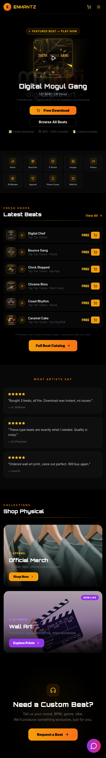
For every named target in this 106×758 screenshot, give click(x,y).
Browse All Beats (53, 122)
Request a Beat (53, 734)
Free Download (53, 110)
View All (94, 215)
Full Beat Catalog (53, 345)
